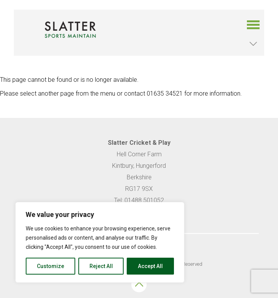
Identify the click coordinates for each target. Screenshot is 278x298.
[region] (99, 242)
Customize (50, 266)
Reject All (101, 266)
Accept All (150, 266)
